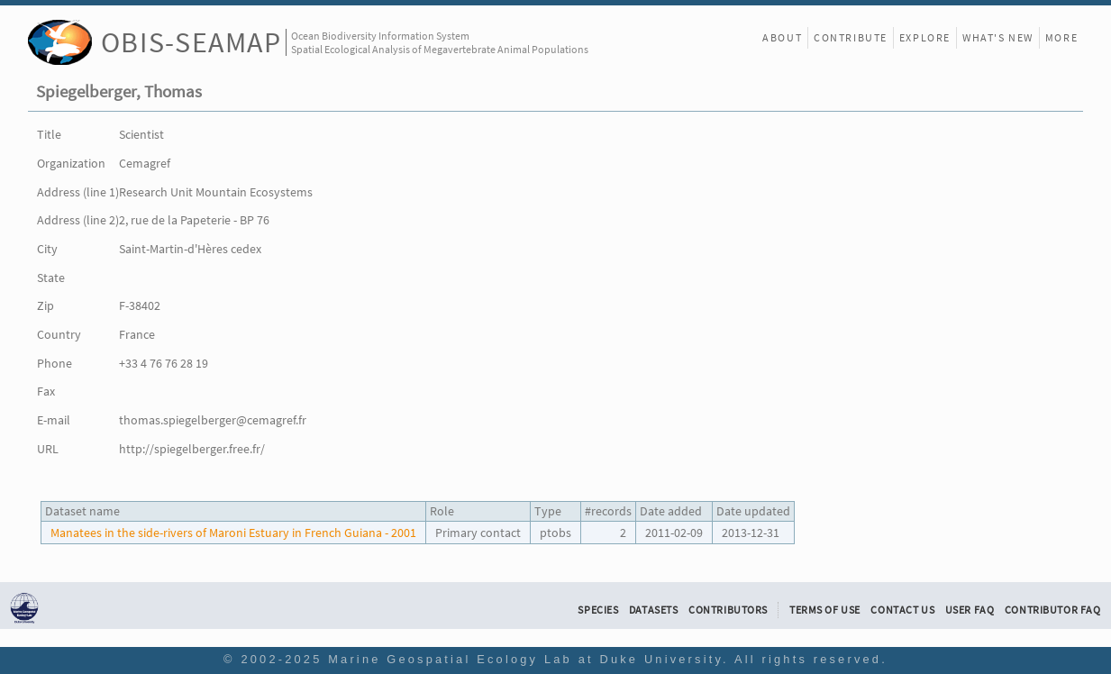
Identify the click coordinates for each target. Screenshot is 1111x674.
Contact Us (902, 610)
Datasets (653, 610)
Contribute (851, 37)
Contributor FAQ (1053, 610)
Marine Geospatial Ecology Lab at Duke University (525, 659)
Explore (925, 37)
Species (598, 610)
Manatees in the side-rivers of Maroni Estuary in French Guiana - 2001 (233, 532)
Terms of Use (825, 610)
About (782, 37)
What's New (998, 37)
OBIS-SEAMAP (191, 41)
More (1061, 37)
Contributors (728, 610)
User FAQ (970, 610)
